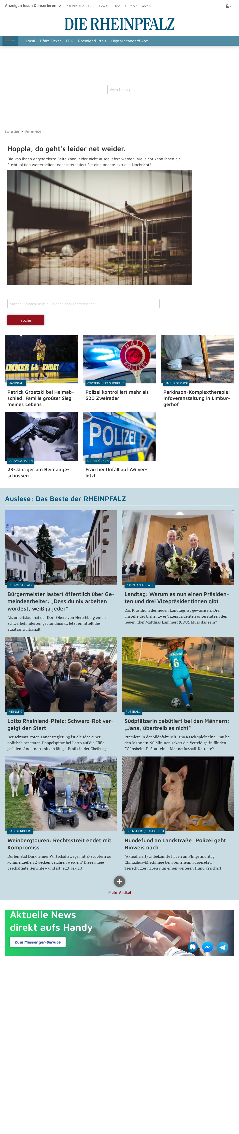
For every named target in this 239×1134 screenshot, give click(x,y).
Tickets (103, 6)
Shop (116, 6)
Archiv (146, 6)
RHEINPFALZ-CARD (80, 6)
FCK (77, 41)
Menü (14, 41)
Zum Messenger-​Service (38, 940)
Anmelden (227, 6)
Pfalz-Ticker (58, 41)
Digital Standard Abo (137, 41)
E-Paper (131, 6)
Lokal (38, 41)
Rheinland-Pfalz (100, 41)
